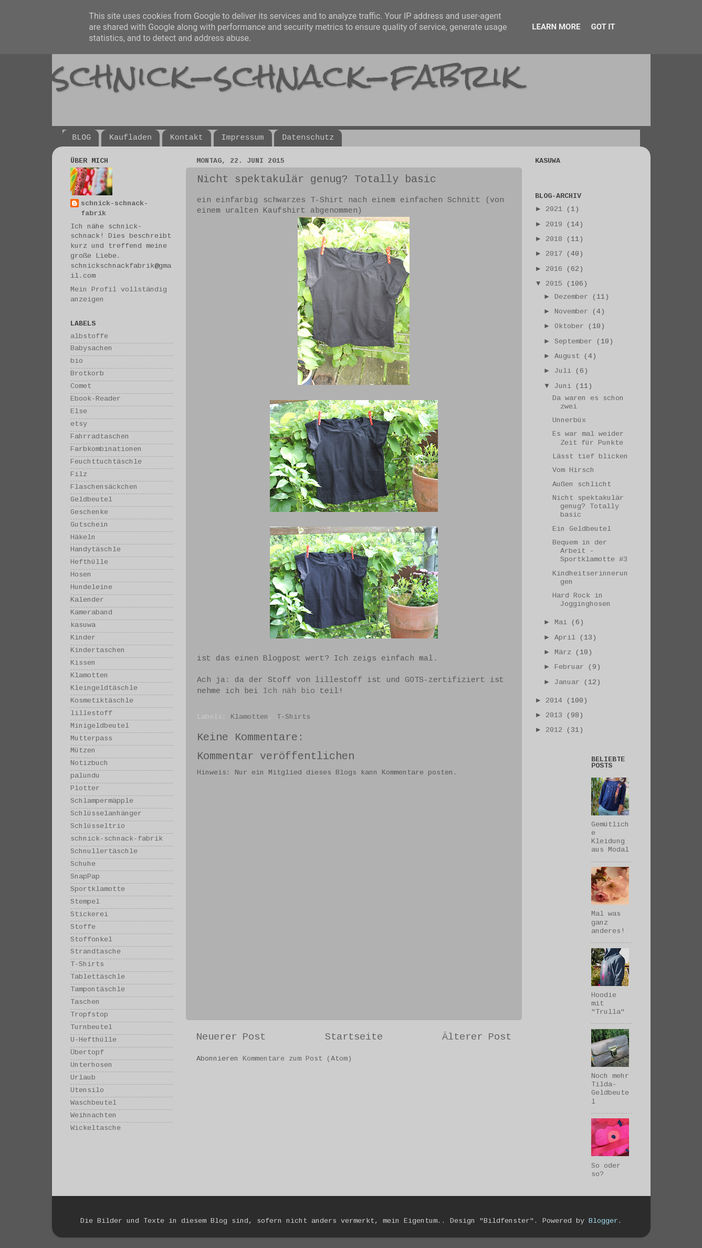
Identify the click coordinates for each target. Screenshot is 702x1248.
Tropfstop (89, 1015)
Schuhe (83, 864)
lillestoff (91, 714)
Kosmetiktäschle (101, 701)
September (575, 342)
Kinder (83, 638)
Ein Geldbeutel (581, 529)
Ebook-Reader (95, 399)
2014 (556, 701)
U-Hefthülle (93, 1040)
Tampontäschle (97, 990)
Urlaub (83, 1078)
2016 (556, 269)
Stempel (85, 902)
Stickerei (89, 915)
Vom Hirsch (573, 471)
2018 (556, 240)
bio (76, 361)
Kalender (87, 600)
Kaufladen (130, 137)
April (567, 638)
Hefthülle (89, 562)
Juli (564, 371)
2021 (556, 210)
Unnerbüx (569, 421)
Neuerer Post (231, 1037)
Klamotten (249, 717)
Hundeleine (91, 588)
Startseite (354, 1037)
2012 (556, 730)
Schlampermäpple (101, 801)
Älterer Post (476, 1037)
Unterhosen (91, 1065)
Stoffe (83, 927)
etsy (78, 424)
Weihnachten (93, 1116)
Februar (571, 667)
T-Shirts (293, 717)
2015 (556, 284)
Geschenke (89, 513)
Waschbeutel (93, 1103)
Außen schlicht (581, 485)
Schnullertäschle (104, 852)
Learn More (556, 27)
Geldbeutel (91, 500)
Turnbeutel (91, 1028)
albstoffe (89, 337)
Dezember (573, 297)
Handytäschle (95, 550)
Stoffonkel (91, 940)
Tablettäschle (97, 977)
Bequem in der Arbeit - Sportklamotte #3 (589, 551)
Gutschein (89, 525)
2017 (556, 254)
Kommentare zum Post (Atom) (297, 1059)
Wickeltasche (95, 1128)
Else (78, 412)
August (569, 357)
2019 (556, 225)
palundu (85, 776)
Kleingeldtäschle (104, 688)
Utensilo (87, 1091)
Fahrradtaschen (99, 437)
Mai (562, 623)
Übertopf (87, 1053)
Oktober (571, 327)
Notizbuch (89, 764)
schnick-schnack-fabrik (286, 75)
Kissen (83, 663)
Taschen (85, 1002)
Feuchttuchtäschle (106, 462)
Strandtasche (95, 952)
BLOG (81, 137)
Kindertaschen (97, 651)
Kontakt (186, 137)
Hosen (80, 575)
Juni (564, 387)
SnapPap (85, 877)
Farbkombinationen (106, 450)
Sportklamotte (97, 890)
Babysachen (91, 349)
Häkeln (83, 538)
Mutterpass (91, 739)
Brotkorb (87, 374)
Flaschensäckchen (104, 487)
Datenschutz (308, 137)
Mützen (83, 751)
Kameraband (91, 613)
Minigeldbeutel (99, 726)
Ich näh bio (289, 691)
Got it (603, 27)
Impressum (243, 137)
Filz (78, 475)
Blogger (603, 1221)
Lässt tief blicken (590, 457)
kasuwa (83, 625)
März (564, 653)
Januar (569, 683)
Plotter (85, 789)
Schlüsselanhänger (106, 814)
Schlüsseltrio (97, 827)
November (573, 312)
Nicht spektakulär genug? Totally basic (588, 507)
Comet (80, 387)
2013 (556, 716)
